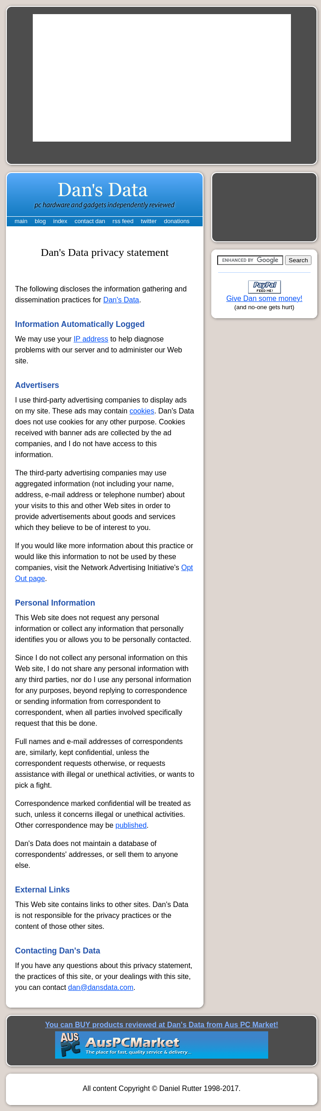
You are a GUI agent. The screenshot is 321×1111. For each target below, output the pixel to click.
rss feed (122, 221)
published (131, 825)
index (60, 221)
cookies (141, 411)
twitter (149, 221)
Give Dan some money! (264, 298)
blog (40, 221)
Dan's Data (121, 300)
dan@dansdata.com (100, 987)
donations (176, 221)
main (21, 221)
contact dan (90, 221)
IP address (91, 339)
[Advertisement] (162, 78)
